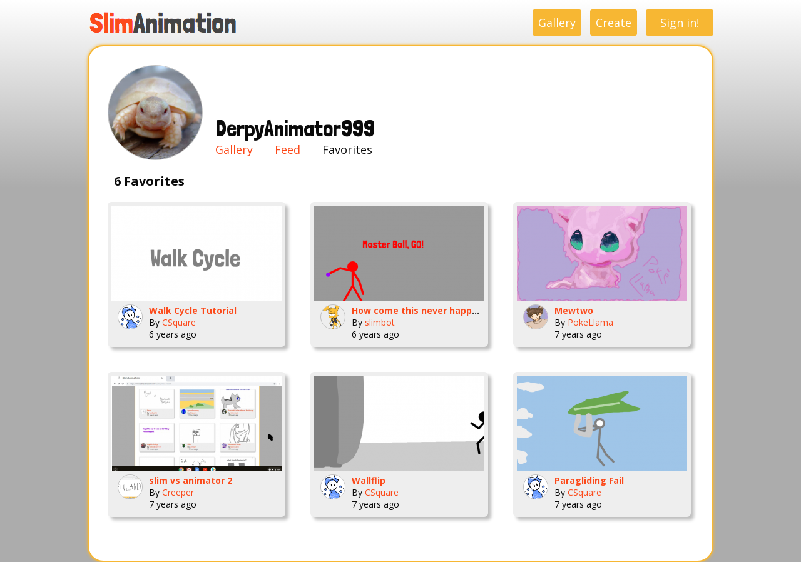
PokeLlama (590, 322)
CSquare (179, 322)
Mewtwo (573, 310)
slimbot (380, 322)
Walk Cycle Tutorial (193, 310)
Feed (287, 149)
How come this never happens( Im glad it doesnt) (463, 310)
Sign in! (679, 22)
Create (613, 22)
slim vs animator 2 (190, 480)
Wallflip (368, 480)
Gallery (557, 22)
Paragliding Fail (589, 480)
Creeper (178, 492)
